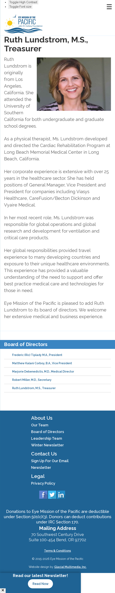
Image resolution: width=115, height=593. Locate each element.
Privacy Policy (43, 483)
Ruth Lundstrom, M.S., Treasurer (34, 388)
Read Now (41, 584)
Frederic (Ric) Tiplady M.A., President (37, 355)
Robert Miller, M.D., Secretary (32, 379)
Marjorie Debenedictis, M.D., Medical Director (43, 371)
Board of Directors (25, 344)
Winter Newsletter (47, 445)
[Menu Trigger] (109, 6)
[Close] (3, 590)
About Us (41, 418)
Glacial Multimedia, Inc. (70, 567)
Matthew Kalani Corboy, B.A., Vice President (42, 363)
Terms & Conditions (57, 550)
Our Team (39, 425)
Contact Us (44, 454)
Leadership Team (46, 438)
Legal (38, 476)
